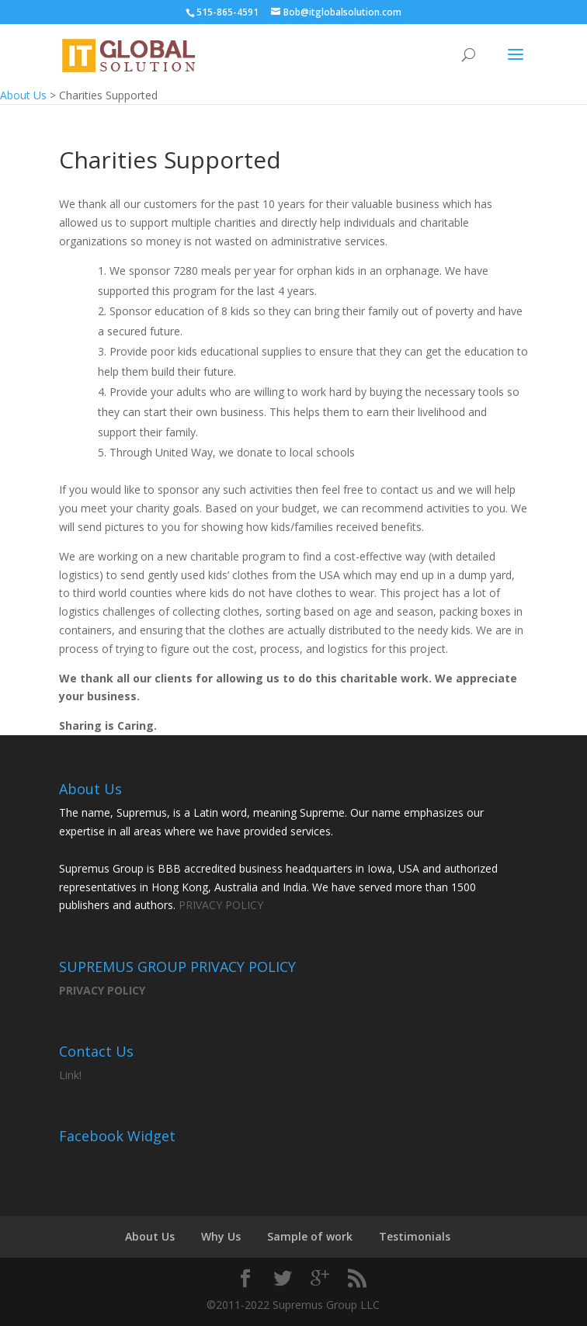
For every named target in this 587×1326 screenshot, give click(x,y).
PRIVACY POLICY (221, 904)
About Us (150, 1236)
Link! (70, 1074)
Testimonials (414, 1236)
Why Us (221, 1236)
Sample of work (310, 1236)
